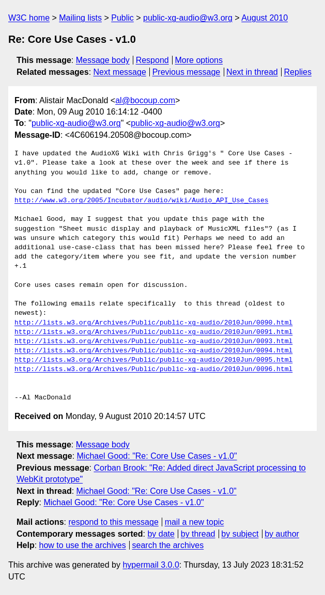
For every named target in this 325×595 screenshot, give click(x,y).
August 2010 (264, 17)
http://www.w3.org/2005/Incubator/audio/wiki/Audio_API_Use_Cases (141, 200)
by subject (239, 533)
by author (282, 533)
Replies (298, 72)
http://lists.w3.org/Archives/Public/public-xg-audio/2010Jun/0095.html (153, 360)
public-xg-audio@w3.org (188, 17)
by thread (198, 533)
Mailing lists (80, 17)
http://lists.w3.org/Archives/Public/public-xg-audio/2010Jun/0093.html (153, 341)
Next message (120, 72)
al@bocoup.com (145, 100)
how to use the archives (82, 545)
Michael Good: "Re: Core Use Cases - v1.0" (157, 456)
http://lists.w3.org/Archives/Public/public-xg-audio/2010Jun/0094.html (153, 351)
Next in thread (252, 72)
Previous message (186, 72)
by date (160, 533)
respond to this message (113, 522)
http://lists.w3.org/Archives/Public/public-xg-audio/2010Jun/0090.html (153, 323)
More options (199, 60)
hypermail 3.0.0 (150, 564)
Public (122, 17)
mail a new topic (194, 522)
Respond (152, 60)
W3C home (29, 17)
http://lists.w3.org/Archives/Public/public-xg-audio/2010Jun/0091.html (153, 332)
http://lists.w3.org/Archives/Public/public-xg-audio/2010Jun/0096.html (153, 369)
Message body (103, 60)
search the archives (168, 545)
